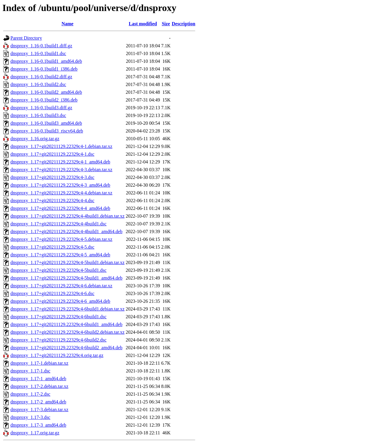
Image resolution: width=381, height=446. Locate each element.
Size (166, 23)
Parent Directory (26, 37)
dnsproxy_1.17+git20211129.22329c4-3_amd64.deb (60, 185)
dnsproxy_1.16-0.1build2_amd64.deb (46, 92)
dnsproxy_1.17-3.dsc (30, 417)
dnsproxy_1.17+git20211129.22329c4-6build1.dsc (58, 316)
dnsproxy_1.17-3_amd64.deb (38, 425)
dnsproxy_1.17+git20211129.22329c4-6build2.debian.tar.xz (67, 332)
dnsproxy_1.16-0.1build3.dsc (38, 115)
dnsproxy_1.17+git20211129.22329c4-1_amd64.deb (60, 161)
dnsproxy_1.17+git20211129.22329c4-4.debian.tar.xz (61, 192)
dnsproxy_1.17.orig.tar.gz (34, 432)
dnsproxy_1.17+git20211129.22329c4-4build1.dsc (58, 223)
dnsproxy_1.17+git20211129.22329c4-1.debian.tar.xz (61, 146)
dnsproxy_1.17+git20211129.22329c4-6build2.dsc (58, 339)
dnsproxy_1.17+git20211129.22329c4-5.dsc (52, 246)
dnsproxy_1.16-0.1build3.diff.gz (41, 107)
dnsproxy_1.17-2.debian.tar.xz (39, 386)
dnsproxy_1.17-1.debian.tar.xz (39, 363)
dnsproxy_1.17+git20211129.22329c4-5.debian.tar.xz (61, 239)
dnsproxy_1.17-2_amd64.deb (38, 401)
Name (68, 23)
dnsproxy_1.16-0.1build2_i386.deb (43, 99)
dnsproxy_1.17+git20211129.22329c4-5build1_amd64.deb (66, 277)
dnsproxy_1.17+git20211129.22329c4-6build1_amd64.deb (66, 324)
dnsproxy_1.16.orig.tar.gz (34, 138)
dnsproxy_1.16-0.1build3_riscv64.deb (46, 130)
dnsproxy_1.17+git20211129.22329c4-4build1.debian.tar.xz (67, 216)
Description (183, 23)
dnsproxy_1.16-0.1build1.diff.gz (41, 45)
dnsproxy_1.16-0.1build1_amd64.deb (46, 61)
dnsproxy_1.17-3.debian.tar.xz (39, 409)
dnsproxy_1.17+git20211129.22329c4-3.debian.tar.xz (61, 169)
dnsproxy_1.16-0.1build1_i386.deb (43, 68)
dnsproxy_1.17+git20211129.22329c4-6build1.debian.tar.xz (67, 308)
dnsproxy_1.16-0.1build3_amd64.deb (46, 123)
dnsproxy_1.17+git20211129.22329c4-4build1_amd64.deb (66, 231)
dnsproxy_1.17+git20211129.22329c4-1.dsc (52, 154)
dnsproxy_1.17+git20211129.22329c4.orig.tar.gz (56, 355)
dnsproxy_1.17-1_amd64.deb (38, 378)
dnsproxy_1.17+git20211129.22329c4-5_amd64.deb (60, 254)
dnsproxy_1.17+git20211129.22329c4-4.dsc (52, 200)
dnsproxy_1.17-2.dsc (30, 394)
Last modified (143, 23)
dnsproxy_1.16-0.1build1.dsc (38, 53)
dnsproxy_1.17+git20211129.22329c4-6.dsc (52, 293)
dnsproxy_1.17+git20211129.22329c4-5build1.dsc (58, 270)
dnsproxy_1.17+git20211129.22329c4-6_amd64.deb (60, 301)
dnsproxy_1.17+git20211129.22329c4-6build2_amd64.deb (66, 347)
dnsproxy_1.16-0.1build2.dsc (38, 84)
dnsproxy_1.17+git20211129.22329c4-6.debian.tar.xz (61, 285)
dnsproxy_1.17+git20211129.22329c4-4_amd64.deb (60, 208)
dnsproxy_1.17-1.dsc (30, 370)
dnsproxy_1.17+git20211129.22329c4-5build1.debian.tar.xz (67, 262)
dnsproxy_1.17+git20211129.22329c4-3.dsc (52, 177)
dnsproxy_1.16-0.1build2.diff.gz (41, 76)
